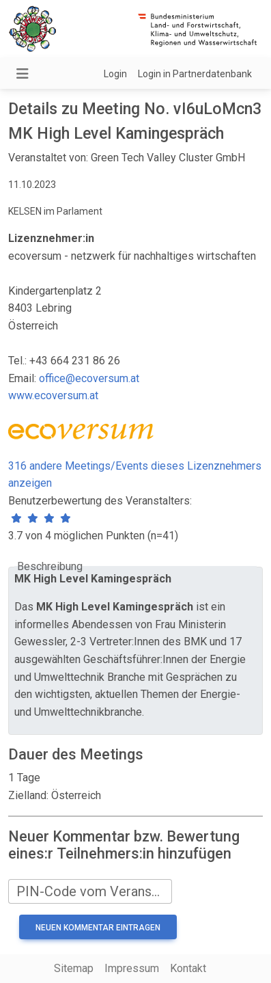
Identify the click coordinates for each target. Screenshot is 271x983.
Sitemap (74, 968)
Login (115, 73)
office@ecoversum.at (89, 378)
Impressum (131, 968)
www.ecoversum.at (53, 395)
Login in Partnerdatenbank (195, 73)
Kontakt (188, 968)
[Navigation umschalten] (22, 73)
